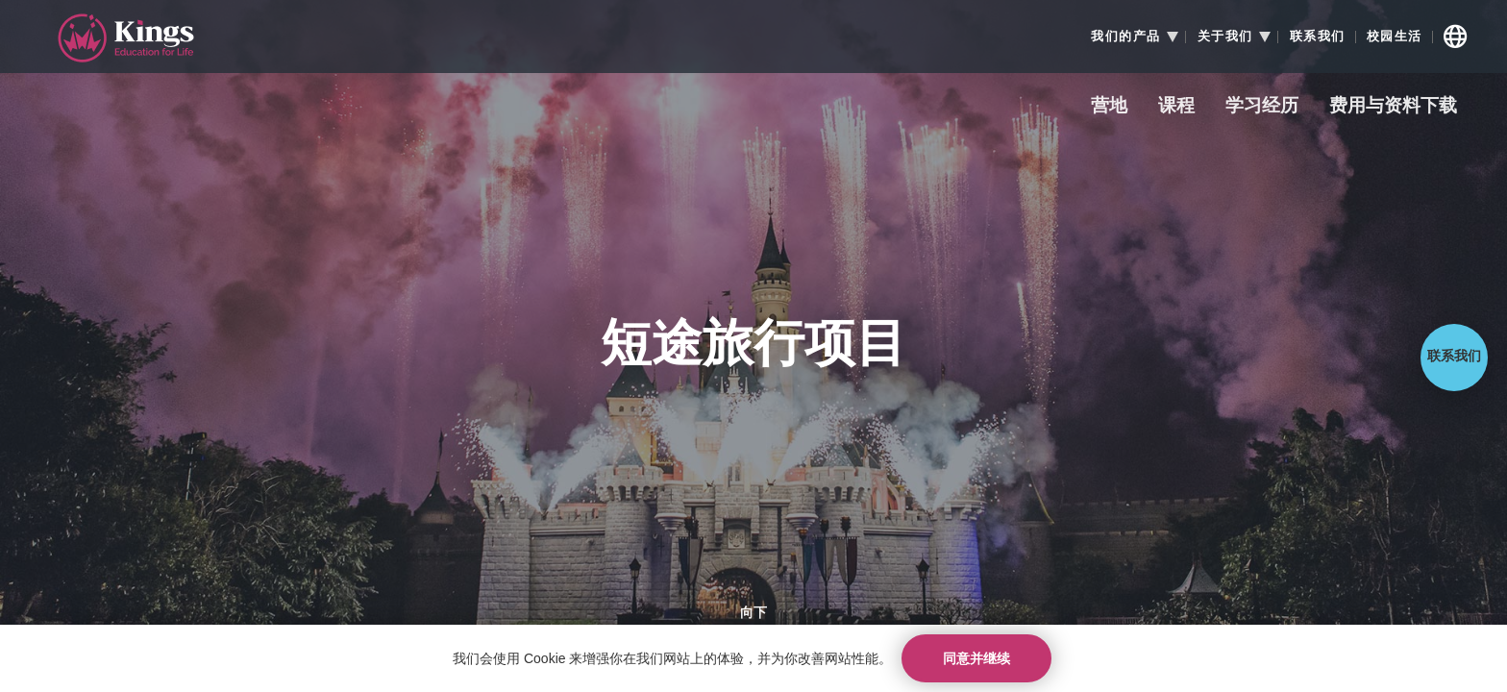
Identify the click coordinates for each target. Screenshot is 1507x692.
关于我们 (1225, 36)
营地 (1109, 106)
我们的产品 (1126, 36)
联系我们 (1318, 36)
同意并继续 (976, 658)
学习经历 (1261, 106)
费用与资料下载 (1393, 106)
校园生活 (1394, 36)
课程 (1176, 106)
